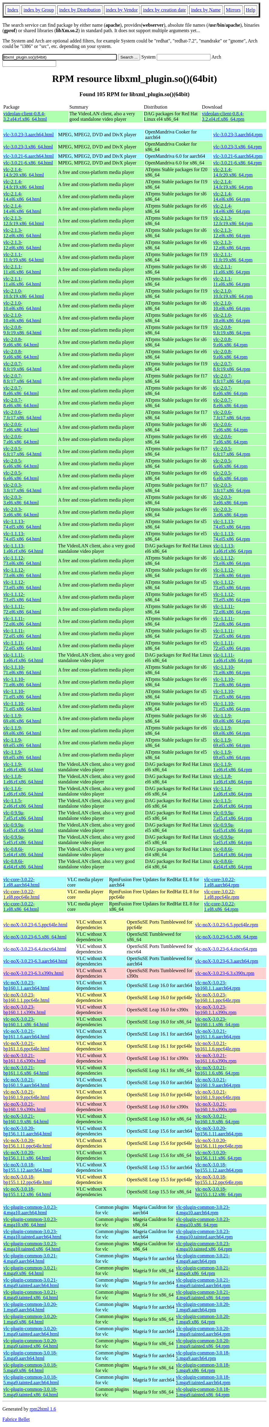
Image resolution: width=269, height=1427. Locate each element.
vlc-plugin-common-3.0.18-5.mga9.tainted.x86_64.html (30, 1392)
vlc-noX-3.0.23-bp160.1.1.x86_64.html (26, 1021)
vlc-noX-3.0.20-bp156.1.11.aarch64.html (27, 1131)
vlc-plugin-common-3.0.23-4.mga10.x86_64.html (30, 1222)
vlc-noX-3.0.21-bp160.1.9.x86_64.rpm (217, 1119)
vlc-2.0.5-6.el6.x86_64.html (21, 463)
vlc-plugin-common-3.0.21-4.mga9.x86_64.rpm (203, 1270)
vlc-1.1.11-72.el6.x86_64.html (22, 609)
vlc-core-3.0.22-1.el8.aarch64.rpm (221, 882)
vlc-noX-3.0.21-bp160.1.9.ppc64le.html (26, 1094)
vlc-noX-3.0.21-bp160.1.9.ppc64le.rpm (217, 1094)
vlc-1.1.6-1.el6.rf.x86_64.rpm (232, 791)
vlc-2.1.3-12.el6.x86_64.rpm (231, 233)
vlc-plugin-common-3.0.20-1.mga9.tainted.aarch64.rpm (203, 1331)
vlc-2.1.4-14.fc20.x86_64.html (23, 172)
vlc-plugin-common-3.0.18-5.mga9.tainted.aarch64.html (31, 1380)
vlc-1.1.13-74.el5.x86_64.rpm (231, 524)
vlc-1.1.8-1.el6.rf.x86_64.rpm (232, 779)
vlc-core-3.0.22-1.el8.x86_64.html (21, 906)
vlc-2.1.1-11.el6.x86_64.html (22, 269)
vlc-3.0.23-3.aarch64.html (28, 134)
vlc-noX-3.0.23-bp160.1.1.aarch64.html (26, 985)
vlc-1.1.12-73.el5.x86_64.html (22, 585)
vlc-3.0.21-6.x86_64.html (28, 162)
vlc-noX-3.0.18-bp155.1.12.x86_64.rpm (218, 1191)
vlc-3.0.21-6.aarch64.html (28, 156)
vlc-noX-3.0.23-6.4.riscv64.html (34, 949)
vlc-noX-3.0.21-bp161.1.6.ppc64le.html (26, 1046)
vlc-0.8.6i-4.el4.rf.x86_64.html (23, 864)
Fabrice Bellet (16, 1419)
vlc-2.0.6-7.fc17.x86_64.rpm (231, 415)
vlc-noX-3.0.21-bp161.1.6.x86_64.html (26, 1070)
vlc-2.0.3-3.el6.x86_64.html (21, 500)
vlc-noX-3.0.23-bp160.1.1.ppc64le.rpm (217, 997)
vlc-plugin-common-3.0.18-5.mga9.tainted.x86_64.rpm (203, 1392)
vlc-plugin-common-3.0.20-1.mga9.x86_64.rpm (203, 1319)
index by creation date (164, 9)
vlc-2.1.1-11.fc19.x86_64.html (23, 257)
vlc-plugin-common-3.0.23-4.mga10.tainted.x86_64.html (31, 1246)
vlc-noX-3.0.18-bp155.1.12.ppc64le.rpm (219, 1179)
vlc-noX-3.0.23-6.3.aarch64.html (35, 961)
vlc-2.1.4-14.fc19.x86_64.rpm (233, 184)
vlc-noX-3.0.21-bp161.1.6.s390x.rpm (216, 1058)
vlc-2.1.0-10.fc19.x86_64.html (23, 293)
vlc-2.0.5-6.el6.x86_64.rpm (230, 463)
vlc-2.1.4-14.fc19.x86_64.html (23, 184)
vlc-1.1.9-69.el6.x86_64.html (22, 718)
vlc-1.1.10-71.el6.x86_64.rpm (231, 669)
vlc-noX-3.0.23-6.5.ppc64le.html (35, 924)
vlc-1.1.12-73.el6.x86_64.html (22, 560)
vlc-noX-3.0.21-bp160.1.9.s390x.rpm (216, 1106)
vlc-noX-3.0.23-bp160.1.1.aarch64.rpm (217, 985)
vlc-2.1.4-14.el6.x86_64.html (22, 196)
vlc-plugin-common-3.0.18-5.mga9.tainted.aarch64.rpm (203, 1380)
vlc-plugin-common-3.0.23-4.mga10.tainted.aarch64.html (32, 1234)
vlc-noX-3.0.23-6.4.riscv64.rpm (226, 949)
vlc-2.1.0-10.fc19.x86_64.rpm (233, 293)
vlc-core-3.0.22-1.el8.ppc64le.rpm (221, 894)
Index (12, 9)
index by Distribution (80, 9)
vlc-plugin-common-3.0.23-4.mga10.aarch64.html (30, 1210)
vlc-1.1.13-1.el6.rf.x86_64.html (23, 548)
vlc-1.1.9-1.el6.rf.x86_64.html (23, 767)
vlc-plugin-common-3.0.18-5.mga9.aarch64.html (30, 1355)
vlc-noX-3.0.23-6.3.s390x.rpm (224, 973)
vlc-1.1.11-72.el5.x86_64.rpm (231, 633)
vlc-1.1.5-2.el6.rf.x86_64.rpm (232, 803)
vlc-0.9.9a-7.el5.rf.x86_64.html (23, 815)
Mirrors (233, 9)
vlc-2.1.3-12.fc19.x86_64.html (23, 220)
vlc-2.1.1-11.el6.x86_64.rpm (231, 269)
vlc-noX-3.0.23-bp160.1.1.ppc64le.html (26, 997)
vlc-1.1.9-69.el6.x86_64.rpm (231, 718)
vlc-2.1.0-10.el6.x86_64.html (22, 305)
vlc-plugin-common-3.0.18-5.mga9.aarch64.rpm (203, 1355)
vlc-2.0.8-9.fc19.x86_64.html (22, 330)
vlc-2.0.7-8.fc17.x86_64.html (22, 378)
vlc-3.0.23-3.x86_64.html (28, 146)
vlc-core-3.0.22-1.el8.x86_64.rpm (221, 906)
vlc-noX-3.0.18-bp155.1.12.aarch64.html (27, 1167)
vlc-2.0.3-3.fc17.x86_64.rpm (231, 487)
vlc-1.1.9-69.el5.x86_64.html (22, 742)
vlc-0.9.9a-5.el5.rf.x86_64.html (23, 839)
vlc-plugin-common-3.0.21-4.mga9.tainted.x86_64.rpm (203, 1295)
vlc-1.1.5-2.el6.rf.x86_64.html (23, 803)
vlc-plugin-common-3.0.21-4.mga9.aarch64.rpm (203, 1258)
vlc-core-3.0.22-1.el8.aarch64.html (21, 882)
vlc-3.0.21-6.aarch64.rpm (238, 156)
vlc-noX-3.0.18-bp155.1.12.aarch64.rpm (219, 1167)
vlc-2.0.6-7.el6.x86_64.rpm (230, 427)
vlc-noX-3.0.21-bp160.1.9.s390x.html (24, 1106)
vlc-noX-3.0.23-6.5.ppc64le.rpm (226, 924)
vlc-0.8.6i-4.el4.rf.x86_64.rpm (232, 864)
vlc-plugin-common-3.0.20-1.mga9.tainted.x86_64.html (30, 1343)
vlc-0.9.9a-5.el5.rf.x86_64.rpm (232, 839)
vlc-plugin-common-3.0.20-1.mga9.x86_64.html (30, 1319)
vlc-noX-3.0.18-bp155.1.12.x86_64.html (27, 1191)
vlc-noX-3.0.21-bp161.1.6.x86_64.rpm (217, 1070)
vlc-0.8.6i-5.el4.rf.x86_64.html (23, 852)
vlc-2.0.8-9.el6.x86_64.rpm (230, 342)
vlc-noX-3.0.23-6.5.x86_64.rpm (226, 936)
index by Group (38, 9)
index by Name (206, 9)
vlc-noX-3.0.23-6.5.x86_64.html (34, 936)
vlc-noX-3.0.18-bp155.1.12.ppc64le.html (27, 1179)
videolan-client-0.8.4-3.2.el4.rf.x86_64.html (25, 116)
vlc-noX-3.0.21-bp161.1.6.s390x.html (24, 1058)
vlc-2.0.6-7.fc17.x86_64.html (22, 415)
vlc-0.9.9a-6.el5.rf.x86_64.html (23, 827)
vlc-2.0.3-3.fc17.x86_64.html (22, 487)
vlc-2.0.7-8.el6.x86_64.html (21, 390)
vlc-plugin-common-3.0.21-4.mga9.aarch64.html (30, 1258)
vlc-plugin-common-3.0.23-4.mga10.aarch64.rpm (203, 1210)
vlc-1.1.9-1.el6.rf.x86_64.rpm (232, 767)
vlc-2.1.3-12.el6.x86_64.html (22, 233)
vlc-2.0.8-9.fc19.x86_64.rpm (231, 330)
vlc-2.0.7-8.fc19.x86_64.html (22, 366)
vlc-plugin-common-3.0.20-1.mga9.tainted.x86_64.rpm (203, 1343)
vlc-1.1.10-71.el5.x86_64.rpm (231, 694)
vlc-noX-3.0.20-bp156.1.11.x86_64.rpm (218, 1155)
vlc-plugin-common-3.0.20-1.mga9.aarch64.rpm (203, 1307)
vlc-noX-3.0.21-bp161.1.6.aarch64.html (26, 1034)
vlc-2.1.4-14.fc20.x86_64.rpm (233, 172)
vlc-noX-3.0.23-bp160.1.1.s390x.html (24, 1009)
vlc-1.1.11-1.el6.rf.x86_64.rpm (232, 657)
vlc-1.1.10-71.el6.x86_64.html (22, 669)
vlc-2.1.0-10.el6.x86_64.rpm (231, 305)
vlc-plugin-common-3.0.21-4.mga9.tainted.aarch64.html (31, 1282)
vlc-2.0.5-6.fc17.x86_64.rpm (231, 451)
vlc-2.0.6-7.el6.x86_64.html (21, 427)
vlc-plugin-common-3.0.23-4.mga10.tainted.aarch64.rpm (204, 1234)
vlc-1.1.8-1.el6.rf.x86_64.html (23, 779)
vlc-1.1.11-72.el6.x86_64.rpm (231, 609)
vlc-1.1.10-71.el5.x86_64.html (22, 694)
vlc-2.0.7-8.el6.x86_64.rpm (230, 390)
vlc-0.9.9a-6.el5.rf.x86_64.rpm (232, 827)
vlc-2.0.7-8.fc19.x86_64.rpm (231, 366)
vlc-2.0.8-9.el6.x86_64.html (21, 342)
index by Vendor (122, 9)
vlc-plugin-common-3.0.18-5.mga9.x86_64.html (30, 1367)
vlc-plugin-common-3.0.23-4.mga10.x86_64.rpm (203, 1222)
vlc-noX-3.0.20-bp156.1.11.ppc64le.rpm (219, 1143)
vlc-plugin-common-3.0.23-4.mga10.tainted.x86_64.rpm (204, 1246)
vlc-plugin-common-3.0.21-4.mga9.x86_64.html (30, 1270)
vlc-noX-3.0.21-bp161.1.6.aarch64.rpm (217, 1034)
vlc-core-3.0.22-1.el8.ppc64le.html (21, 894)
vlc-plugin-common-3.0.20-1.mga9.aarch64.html (30, 1307)
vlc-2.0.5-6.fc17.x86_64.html (22, 451)
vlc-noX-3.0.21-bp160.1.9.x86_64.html (26, 1119)
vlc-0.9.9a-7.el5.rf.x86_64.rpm (232, 815)
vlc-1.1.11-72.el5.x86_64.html (22, 633)
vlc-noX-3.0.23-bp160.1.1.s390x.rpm (216, 1009)
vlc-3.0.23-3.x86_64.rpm (237, 146)
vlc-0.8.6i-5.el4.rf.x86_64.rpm (232, 852)
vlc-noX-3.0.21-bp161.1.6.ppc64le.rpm (217, 1046)
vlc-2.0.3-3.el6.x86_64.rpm (230, 500)
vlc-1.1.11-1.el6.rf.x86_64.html (23, 657)
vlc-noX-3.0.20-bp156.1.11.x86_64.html (27, 1155)
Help (250, 9)
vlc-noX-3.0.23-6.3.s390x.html (33, 973)
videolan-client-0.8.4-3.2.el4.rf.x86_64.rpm (223, 116)
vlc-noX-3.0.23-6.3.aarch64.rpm (226, 961)
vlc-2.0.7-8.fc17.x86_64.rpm (231, 378)
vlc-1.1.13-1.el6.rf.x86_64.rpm (232, 548)
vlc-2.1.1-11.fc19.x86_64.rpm (233, 257)
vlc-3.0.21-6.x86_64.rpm (237, 162)
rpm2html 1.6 (43, 1409)
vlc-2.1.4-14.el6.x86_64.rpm (231, 196)
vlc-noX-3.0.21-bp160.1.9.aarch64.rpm (217, 1082)
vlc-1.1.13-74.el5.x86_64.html (22, 524)
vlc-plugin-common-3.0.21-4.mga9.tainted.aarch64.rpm (203, 1282)
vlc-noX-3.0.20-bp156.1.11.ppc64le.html (27, 1143)
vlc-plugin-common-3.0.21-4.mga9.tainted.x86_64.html (30, 1295)
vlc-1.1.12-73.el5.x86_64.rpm (231, 585)
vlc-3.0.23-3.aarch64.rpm (238, 134)
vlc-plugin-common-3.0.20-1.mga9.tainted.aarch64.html (31, 1331)
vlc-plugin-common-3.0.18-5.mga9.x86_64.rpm (203, 1367)
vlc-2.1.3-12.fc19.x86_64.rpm (233, 220)
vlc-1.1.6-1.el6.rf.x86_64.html (23, 791)
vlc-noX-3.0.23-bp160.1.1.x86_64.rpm (217, 1021)
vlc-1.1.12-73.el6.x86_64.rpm (231, 560)
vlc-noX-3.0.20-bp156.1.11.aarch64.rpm (219, 1131)
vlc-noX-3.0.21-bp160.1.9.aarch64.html (26, 1082)
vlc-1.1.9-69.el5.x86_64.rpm (231, 742)
